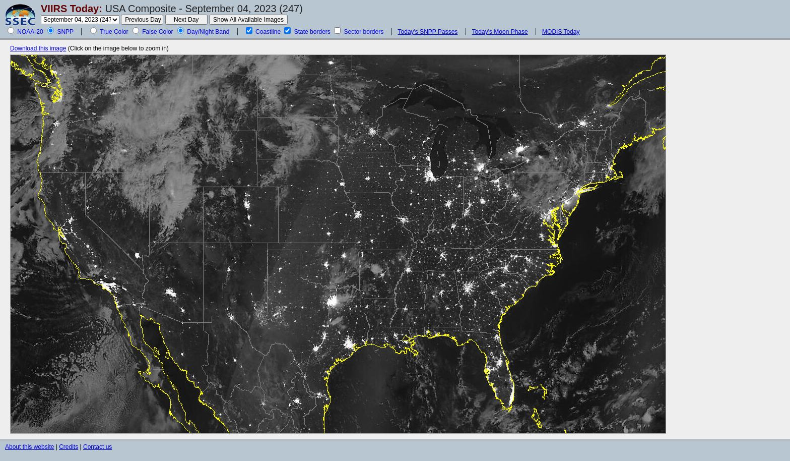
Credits (68, 446)
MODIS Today (560, 31)
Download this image (38, 48)
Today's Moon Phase (500, 31)
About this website (29, 446)
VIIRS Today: (71, 8)
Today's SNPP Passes (428, 31)
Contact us (97, 446)
